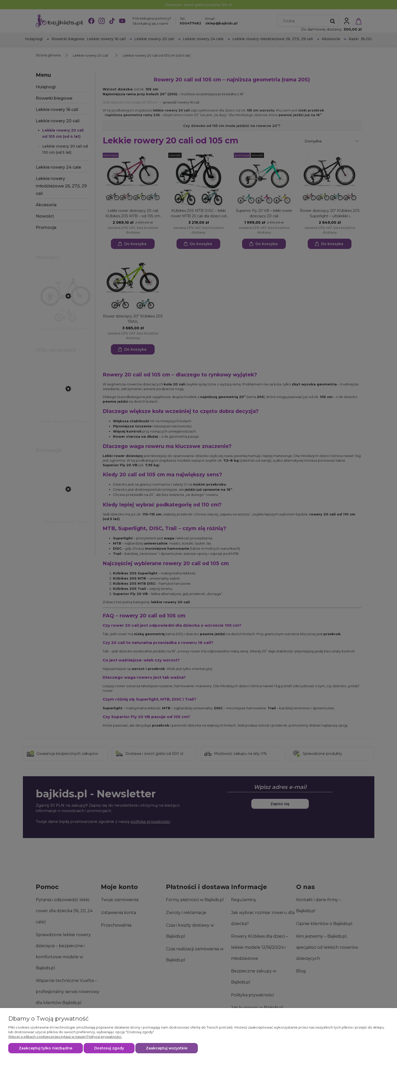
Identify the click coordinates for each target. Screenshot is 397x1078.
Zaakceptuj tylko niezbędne (45, 1048)
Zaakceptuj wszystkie (166, 1048)
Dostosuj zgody (109, 1048)
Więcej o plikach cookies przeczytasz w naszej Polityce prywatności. (65, 1036)
